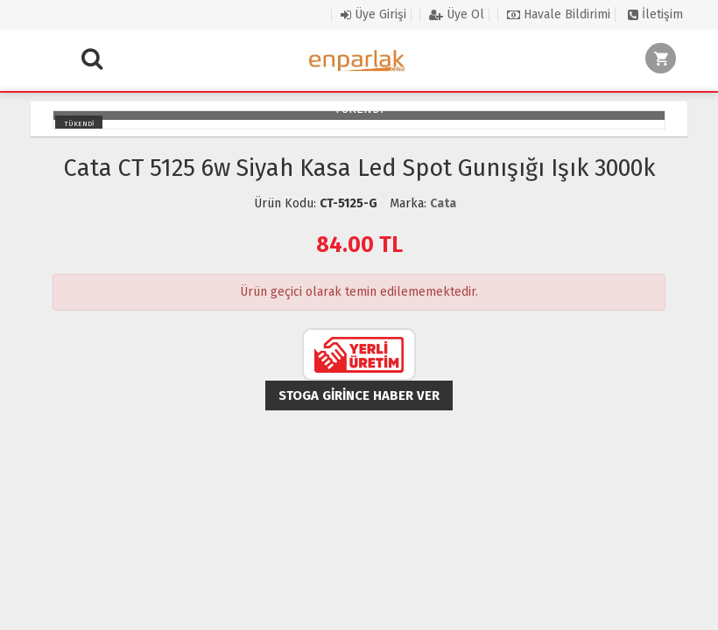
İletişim (655, 14)
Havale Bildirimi (558, 14)
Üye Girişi (373, 14)
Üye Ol (456, 14)
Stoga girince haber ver (359, 395)
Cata (443, 203)
